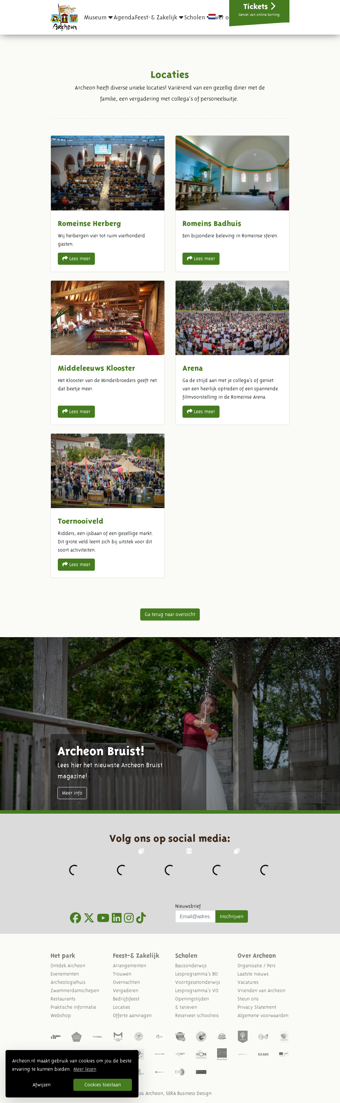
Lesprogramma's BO (196, 974)
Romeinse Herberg (107, 203)
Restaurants (63, 999)
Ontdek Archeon (68, 965)
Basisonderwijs (191, 965)
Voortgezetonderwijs (197, 982)
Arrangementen (129, 965)
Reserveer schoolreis (197, 1015)
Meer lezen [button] (84, 1069)
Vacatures (248, 982)
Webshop (61, 1015)
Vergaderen (125, 990)
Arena (232, 353)
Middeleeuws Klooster (107, 353)
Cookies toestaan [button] (102, 1084)
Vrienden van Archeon (261, 990)
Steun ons (248, 999)
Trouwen (122, 974)
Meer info (72, 793)
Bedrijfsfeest (126, 999)
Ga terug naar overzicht (170, 614)
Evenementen (65, 974)
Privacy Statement (257, 1007)
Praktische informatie (73, 1007)
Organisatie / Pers (257, 965)
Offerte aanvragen (132, 1015)
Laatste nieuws (253, 974)
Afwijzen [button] (42, 1084)
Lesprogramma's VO (196, 990)
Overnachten (126, 982)
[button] (98, 17)
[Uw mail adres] (195, 916)
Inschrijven (231, 916)
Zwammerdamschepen (75, 990)
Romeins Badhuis (232, 203)
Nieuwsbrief (188, 906)
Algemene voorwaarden (263, 1015)
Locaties (121, 1007)
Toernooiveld (107, 506)
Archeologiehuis (68, 982)
